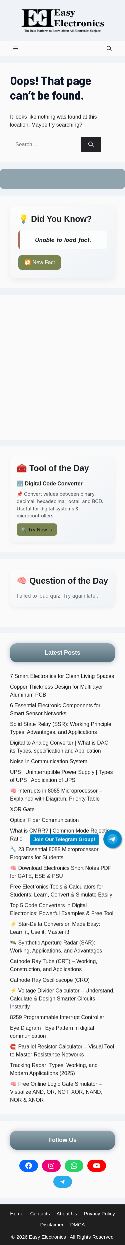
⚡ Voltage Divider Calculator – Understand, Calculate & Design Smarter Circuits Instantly (62, 998)
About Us (67, 1213)
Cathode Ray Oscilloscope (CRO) (50, 980)
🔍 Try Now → (37, 529)
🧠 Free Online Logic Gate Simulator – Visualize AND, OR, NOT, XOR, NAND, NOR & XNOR (56, 1092)
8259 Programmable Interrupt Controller (57, 1017)
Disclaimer (51, 1224)
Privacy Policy (99, 1213)
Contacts (40, 1213)
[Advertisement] (62, 367)
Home (16, 1213)
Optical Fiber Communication (44, 820)
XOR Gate (22, 809)
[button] (109, 48)
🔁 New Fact (39, 262)
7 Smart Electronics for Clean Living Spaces (62, 676)
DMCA (77, 1224)
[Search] (91, 144)
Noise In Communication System (48, 761)
